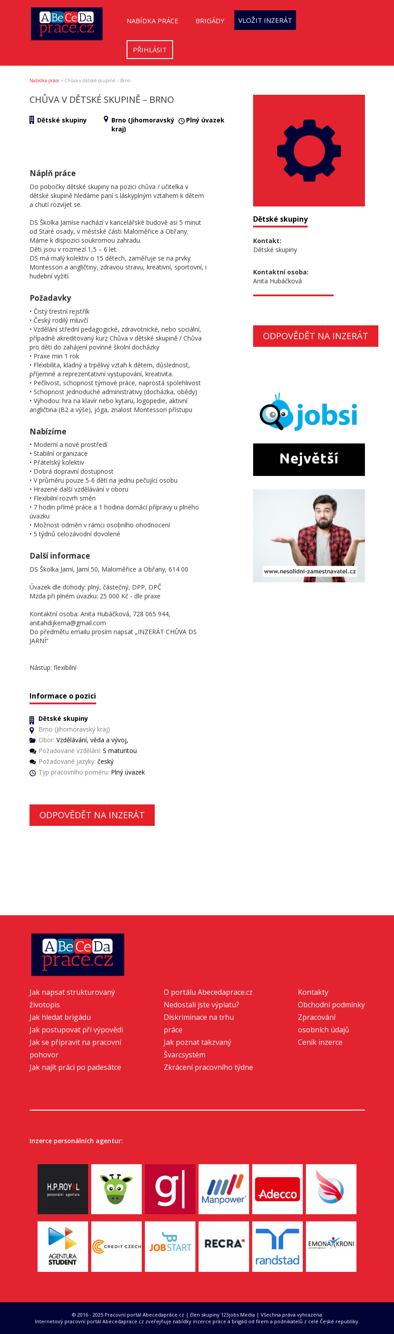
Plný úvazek (205, 120)
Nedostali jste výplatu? (201, 1005)
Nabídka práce (152, 20)
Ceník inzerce (320, 1042)
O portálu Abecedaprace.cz (208, 992)
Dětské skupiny (62, 120)
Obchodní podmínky (331, 1005)
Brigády (210, 20)
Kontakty (313, 992)
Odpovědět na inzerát (92, 815)
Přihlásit (150, 49)
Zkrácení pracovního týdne (208, 1067)
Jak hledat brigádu (60, 1017)
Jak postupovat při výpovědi (76, 1030)
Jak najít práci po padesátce (75, 1067)
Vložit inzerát (265, 20)
